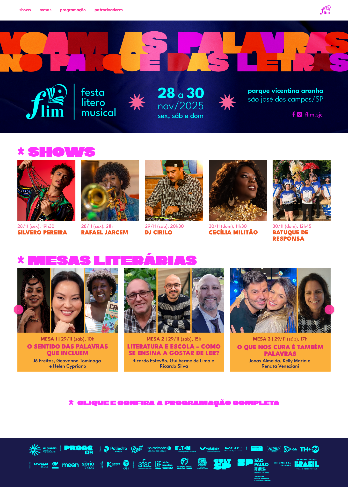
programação (73, 10)
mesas (45, 10)
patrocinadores (108, 10)
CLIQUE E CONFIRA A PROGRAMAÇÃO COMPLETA (178, 403)
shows (25, 10)
